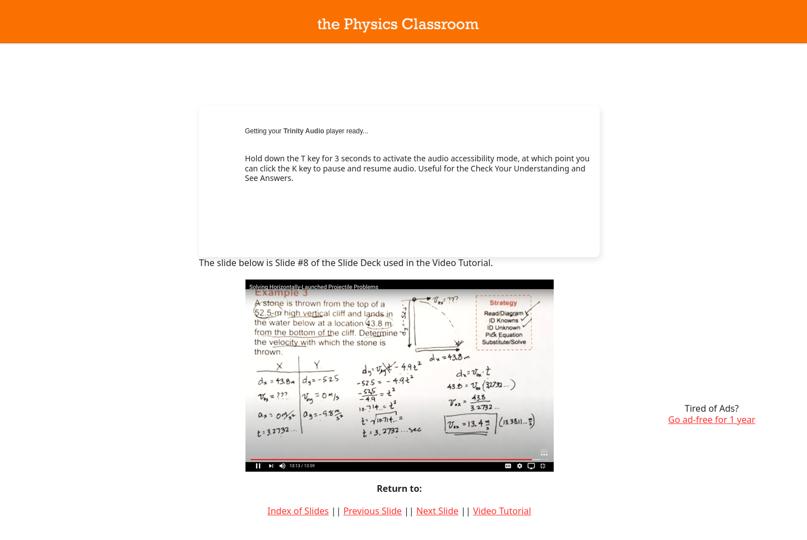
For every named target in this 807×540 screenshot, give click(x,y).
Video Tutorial (502, 511)
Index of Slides (297, 511)
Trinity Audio (304, 131)
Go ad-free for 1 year (711, 419)
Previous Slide (373, 511)
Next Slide (437, 511)
